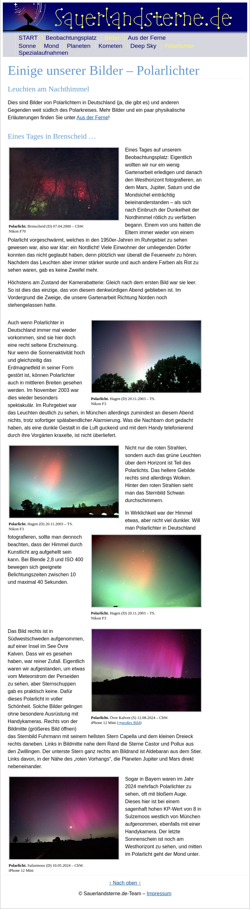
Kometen (110, 46)
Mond (51, 46)
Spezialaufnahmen (43, 52)
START (28, 37)
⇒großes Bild (129, 723)
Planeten (79, 46)
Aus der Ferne (147, 37)
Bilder (112, 37)
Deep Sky (143, 46)
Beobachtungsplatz (71, 37)
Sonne (27, 46)
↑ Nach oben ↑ (125, 883)
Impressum (159, 893)
